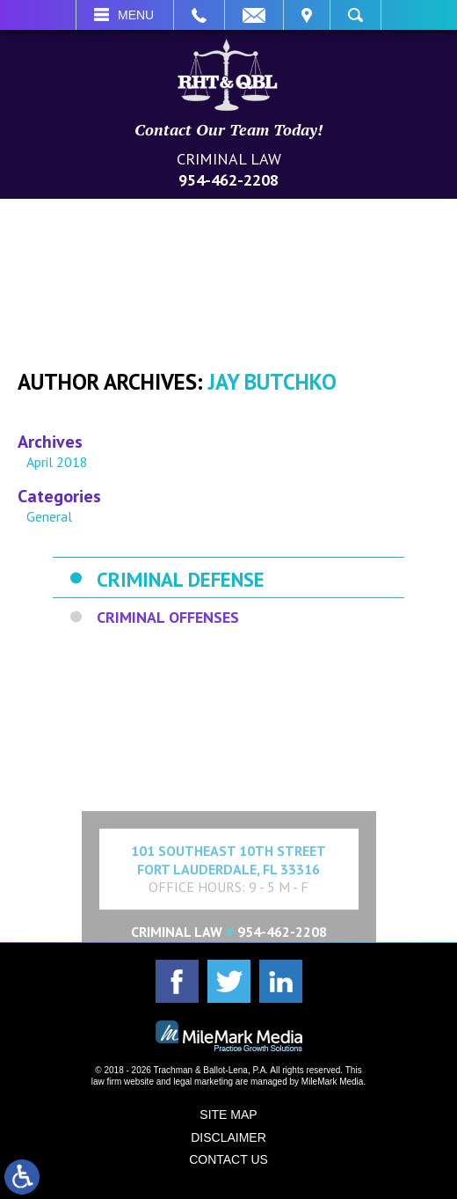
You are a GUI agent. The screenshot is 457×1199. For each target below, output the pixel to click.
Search (355, 15)
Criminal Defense (181, 579)
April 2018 (57, 462)
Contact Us (228, 1159)
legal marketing (203, 1081)
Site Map (228, 1115)
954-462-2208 (228, 180)
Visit (307, 15)
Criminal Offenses (168, 617)
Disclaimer (228, 1137)
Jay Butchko (272, 382)
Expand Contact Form (228, 766)
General (49, 516)
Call (199, 15)
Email (254, 15)
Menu (136, 15)
